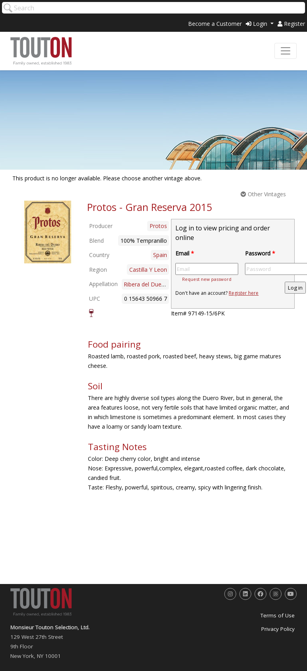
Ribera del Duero (145, 284)
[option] (48, 232)
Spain (160, 255)
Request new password (206, 279)
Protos (158, 226)
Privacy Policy (278, 628)
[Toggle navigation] (285, 51)
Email (184, 253)
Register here (243, 293)
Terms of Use (277, 615)
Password (260, 253)
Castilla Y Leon (148, 269)
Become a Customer (215, 23)
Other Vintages (263, 194)
